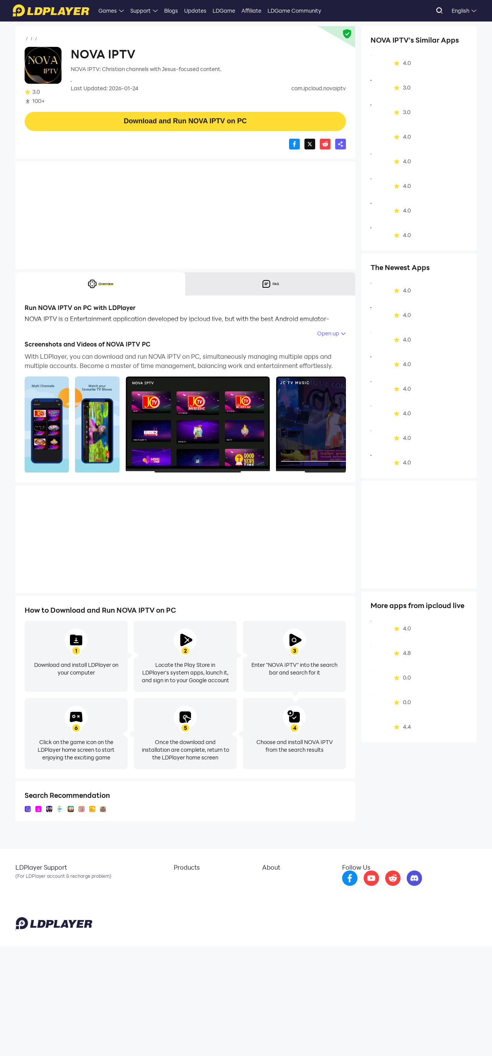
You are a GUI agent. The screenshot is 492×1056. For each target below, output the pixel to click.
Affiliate (251, 10)
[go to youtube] (391, 943)
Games (107, 10)
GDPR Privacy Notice (419, 1038)
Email (22, 938)
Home (32, 38)
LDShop (177, 972)
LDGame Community (294, 10)
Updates (195, 10)
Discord (25, 961)
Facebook (28, 949)
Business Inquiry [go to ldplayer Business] (276, 949)
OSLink (177, 949)
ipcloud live (85, 80)
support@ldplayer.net (304, 1037)
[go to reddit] (413, 943)
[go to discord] (434, 943)
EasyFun (178, 961)
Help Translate (461, 1038)
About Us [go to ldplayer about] (267, 938)
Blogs (171, 10)
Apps (51, 38)
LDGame (224, 10)
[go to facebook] (370, 943)
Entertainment (81, 38)
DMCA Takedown (278, 961)
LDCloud (178, 938)
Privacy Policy (377, 1038)
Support (140, 10)
